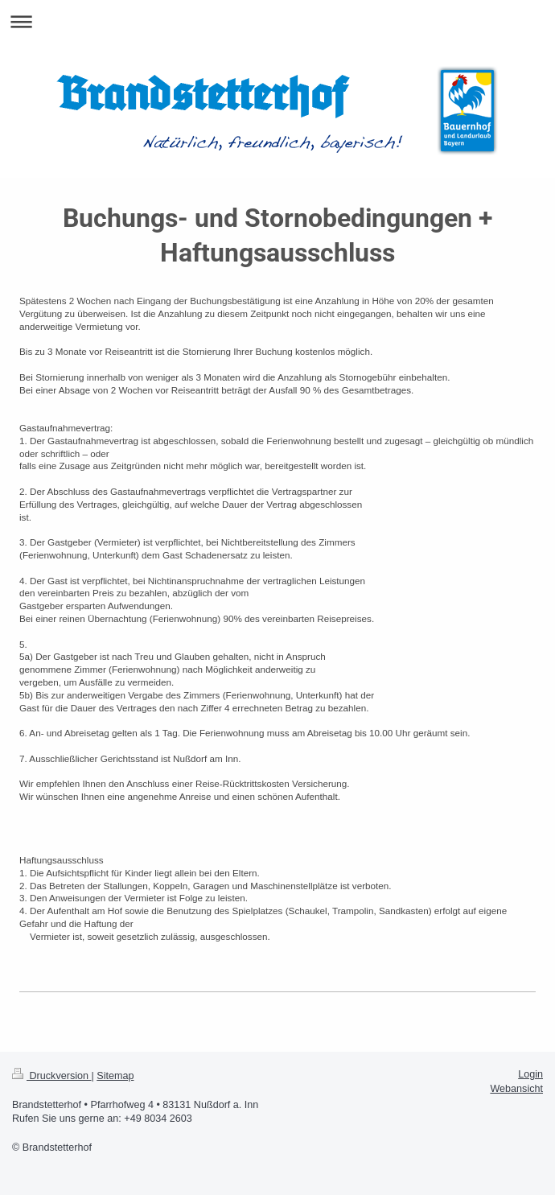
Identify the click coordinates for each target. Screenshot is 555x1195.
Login (530, 1074)
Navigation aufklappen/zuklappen (277, 21)
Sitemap (115, 1076)
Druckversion (51, 1076)
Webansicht (516, 1088)
